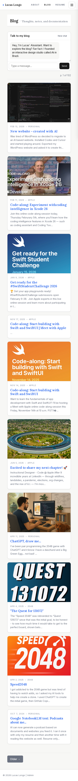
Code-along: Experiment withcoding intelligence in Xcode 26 (38, 207)
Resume (60, 4)
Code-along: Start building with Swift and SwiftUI (34, 392)
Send (64, 66)
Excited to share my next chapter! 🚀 (38, 468)
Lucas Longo (12, 4)
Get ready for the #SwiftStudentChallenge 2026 (33, 284)
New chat (62, 36)
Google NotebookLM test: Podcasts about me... (36, 720)
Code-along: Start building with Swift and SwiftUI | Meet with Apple (38, 326)
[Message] (33, 66)
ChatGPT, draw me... (25, 541)
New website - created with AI (33, 131)
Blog (47, 4)
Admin (30, 775)
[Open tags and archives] (72, 5)
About (35, 4)
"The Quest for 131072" (26, 611)
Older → (15, 759)
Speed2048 (18, 684)
